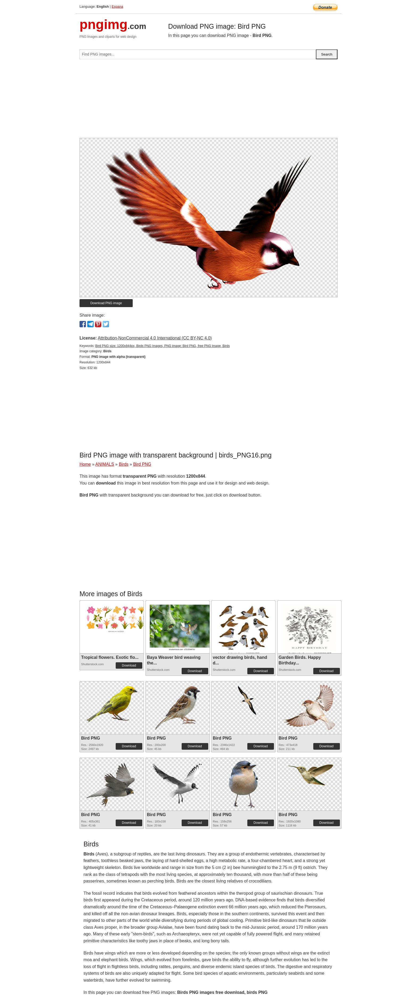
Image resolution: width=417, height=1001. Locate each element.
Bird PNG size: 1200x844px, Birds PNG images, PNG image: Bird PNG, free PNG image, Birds (162, 346)
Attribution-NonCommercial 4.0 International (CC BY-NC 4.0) (155, 338)
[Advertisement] (208, 100)
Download (129, 665)
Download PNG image (106, 303)
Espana (117, 7)
